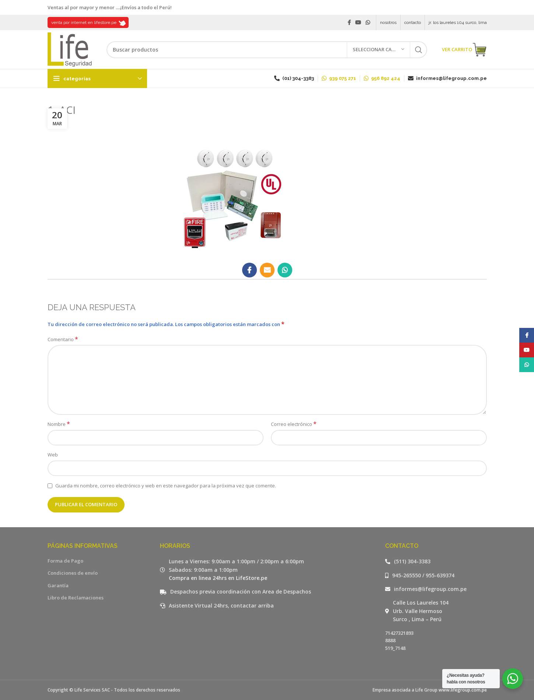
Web (53, 454)
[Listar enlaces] (436, 561)
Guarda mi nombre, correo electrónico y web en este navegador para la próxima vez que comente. (165, 485)
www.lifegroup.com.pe (463, 690)
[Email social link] (267, 270)
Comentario (63, 339)
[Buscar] (267, 49)
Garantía (58, 585)
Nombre (59, 424)
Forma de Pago (65, 560)
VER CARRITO (464, 49)
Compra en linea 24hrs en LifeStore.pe (218, 577)
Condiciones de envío (73, 573)
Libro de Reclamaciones (76, 597)
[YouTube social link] (358, 22)
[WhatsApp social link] (367, 22)
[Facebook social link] (349, 22)
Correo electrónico (294, 424)
